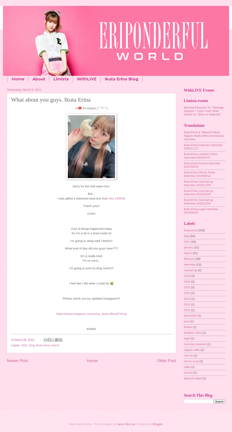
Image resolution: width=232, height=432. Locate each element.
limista (188, 327)
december (190, 315)
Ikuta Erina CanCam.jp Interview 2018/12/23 (198, 192)
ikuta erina (43, 345)
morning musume (195, 344)
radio (187, 367)
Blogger (158, 424)
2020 (187, 281)
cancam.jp (190, 270)
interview (189, 264)
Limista (61, 79)
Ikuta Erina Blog (121, 79)
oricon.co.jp (191, 361)
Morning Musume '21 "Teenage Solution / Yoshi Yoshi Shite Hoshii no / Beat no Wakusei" (204, 111)
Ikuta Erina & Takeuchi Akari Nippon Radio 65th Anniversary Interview (204, 136)
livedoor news (193, 332)
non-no (188, 355)
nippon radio (192, 349)
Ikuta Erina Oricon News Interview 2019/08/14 (199, 174)
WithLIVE (87, 79)
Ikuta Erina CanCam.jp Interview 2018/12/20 (198, 201)
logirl (187, 338)
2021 (24, 345)
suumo (188, 372)
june (186, 321)
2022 (187, 310)
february (189, 258)
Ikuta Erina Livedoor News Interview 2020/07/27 (201, 156)
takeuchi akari (193, 378)
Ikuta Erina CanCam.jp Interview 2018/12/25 (198, 183)
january (188, 247)
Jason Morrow (126, 424)
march (55, 345)
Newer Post (17, 360)
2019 (187, 304)
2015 (187, 298)
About (38, 79)
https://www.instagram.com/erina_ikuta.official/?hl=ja (91, 313)
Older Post (166, 360)
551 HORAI (117, 198)
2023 (187, 287)
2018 (187, 276)
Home (18, 79)
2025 (187, 293)
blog (32, 345)
